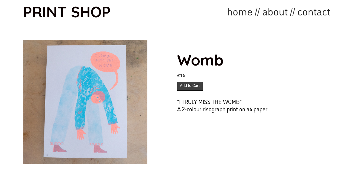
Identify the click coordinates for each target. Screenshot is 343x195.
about (275, 10)
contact (313, 10)
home (240, 10)
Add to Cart (190, 85)
